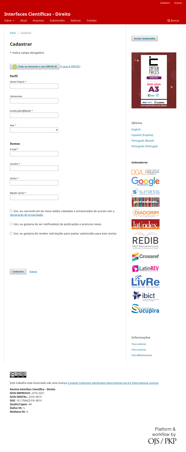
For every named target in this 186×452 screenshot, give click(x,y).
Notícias (76, 20)
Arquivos (38, 20)
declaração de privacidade (26, 215)
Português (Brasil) (143, 140)
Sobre (8, 20)
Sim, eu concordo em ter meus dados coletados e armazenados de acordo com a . (62, 213)
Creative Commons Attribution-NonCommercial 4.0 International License (113, 383)
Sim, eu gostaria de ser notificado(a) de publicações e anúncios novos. (56, 224)
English (136, 129)
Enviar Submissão (144, 38)
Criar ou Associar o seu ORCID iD (34, 67)
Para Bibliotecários (142, 355)
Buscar (173, 20)
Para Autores (139, 349)
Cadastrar (18, 271)
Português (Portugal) (145, 146)
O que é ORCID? (70, 66)
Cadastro (165, 2)
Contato (91, 20)
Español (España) (142, 135)
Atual (23, 20)
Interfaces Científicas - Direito (37, 14)
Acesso (178, 2)
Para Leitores (139, 344)
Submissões (57, 20)
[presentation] (38, 252)
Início (13, 33)
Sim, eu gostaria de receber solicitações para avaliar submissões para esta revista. (63, 233)
